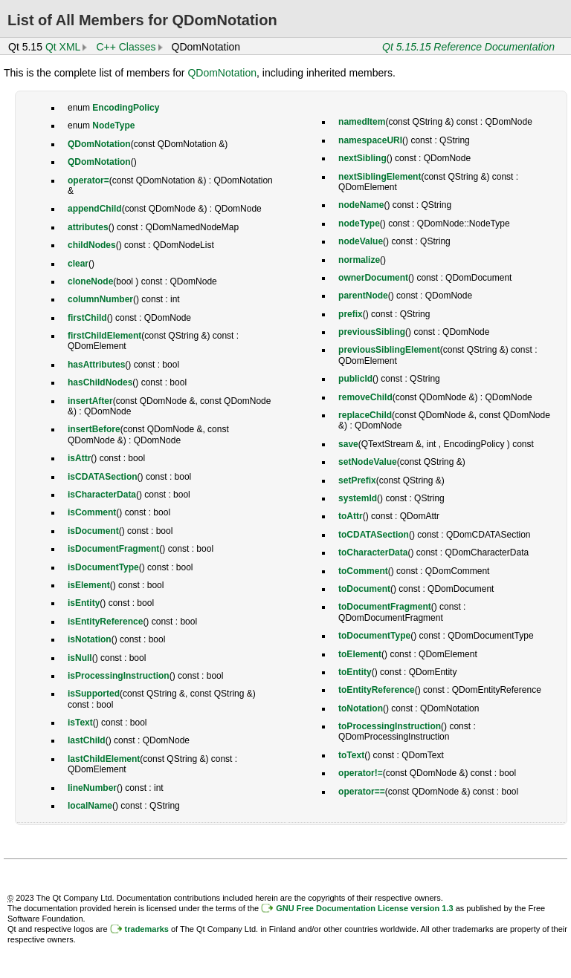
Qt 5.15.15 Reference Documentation (468, 47)
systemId (357, 498)
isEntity (84, 603)
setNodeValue (367, 462)
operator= (88, 180)
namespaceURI (370, 140)
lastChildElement (104, 759)
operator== (361, 791)
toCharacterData (372, 552)
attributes (88, 227)
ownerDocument (373, 278)
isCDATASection (103, 477)
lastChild (87, 740)
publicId (355, 379)
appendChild (95, 208)
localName (90, 806)
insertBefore (94, 429)
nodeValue (360, 241)
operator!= (360, 773)
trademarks (147, 929)
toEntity (355, 672)
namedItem (361, 122)
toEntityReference (376, 690)
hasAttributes (96, 364)
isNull (80, 658)
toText (351, 755)
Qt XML (62, 47)
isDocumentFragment (113, 549)
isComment (92, 512)
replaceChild (365, 415)
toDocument (364, 589)
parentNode (363, 295)
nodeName (361, 205)
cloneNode (90, 281)
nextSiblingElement (379, 177)
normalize (359, 260)
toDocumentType (374, 635)
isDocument (93, 531)
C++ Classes (125, 47)
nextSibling (362, 158)
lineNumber (92, 788)
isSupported (94, 693)
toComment (363, 571)
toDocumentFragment (384, 607)
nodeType (359, 223)
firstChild (87, 318)
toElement (359, 654)
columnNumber (100, 299)
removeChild (365, 397)
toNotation (360, 708)
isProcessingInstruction (119, 676)
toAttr (350, 516)
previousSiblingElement (389, 350)
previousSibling (371, 332)
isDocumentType (103, 567)
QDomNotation (222, 73)
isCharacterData (102, 494)
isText (80, 722)
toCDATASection (373, 534)
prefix (350, 314)
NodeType (113, 125)
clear (78, 263)
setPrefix (357, 480)
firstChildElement (104, 335)
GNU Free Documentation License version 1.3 (364, 908)
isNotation (90, 639)
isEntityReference (105, 621)
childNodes (92, 245)
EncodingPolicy (125, 107)
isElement (89, 585)
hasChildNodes (100, 382)
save (348, 444)
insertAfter (90, 401)
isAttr (79, 458)
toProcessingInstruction (389, 726)
